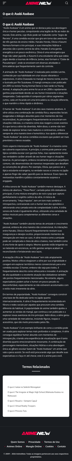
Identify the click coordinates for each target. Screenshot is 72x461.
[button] (5, 3)
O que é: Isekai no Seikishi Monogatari (24, 387)
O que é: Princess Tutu (17, 411)
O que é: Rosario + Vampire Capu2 (22, 401)
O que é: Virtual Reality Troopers (21, 406)
